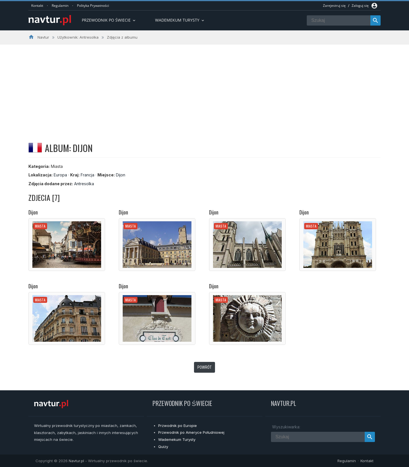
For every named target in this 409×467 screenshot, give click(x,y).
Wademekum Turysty (176, 439)
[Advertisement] (204, 87)
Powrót (204, 367)
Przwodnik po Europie (177, 425)
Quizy (163, 446)
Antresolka (84, 183)
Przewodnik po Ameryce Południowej (191, 432)
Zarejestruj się (334, 5)
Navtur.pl (76, 460)
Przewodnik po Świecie (109, 20)
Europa (60, 174)
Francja (87, 174)
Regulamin (60, 5)
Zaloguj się (360, 5)
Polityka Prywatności (93, 5)
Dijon (120, 174)
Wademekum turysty (180, 20)
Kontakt (37, 5)
